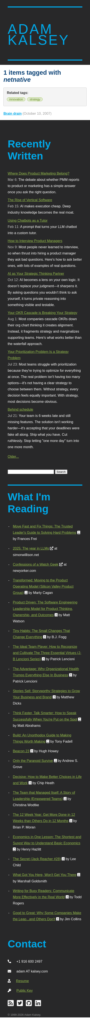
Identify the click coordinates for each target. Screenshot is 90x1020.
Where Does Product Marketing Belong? (38, 173)
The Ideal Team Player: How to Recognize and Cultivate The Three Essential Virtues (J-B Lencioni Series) (47, 653)
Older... (13, 456)
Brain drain (12, 113)
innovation (16, 99)
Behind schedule (20, 409)
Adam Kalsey (39, 34)
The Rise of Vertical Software (30, 200)
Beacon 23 (21, 751)
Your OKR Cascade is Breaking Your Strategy (42, 313)
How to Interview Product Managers (35, 241)
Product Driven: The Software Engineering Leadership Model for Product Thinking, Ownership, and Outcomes (45, 608)
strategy (35, 99)
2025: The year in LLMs (31, 548)
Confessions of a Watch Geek (35, 564)
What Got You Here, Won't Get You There (44, 875)
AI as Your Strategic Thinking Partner (36, 273)
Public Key (24, 990)
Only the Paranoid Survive (33, 761)
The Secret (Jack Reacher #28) (37, 859)
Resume (22, 981)
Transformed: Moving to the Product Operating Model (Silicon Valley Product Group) (43, 586)
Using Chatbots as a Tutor (28, 220)
